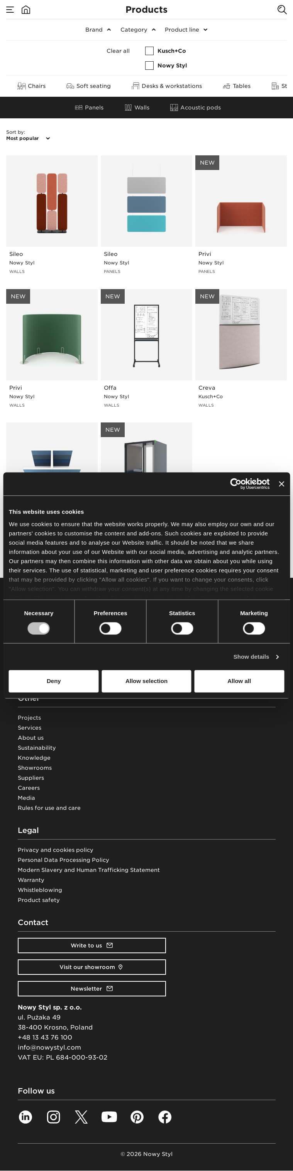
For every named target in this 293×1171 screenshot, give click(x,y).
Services (29, 728)
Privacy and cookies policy (55, 850)
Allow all (239, 681)
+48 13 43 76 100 (45, 1037)
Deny (54, 681)
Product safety (39, 900)
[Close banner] (281, 483)
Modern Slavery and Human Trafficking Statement (89, 870)
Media (26, 798)
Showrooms (35, 768)
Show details (251, 656)
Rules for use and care (49, 808)
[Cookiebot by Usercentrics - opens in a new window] (236, 484)
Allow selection (146, 681)
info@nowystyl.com (49, 1047)
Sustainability (37, 748)
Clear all (118, 51)
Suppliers (31, 778)
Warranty (31, 880)
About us (31, 738)
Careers (29, 788)
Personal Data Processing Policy (63, 860)
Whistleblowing (40, 890)
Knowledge (34, 758)
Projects (29, 718)
